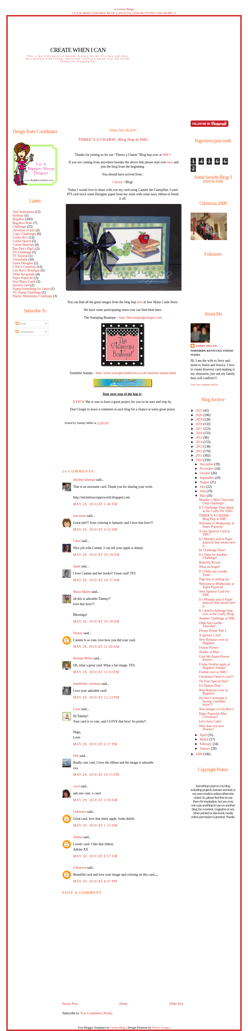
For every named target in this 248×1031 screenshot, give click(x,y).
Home (123, 1004)
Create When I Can (78, 50)
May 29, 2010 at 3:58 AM (95, 800)
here (170, 162)
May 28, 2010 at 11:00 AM (96, 646)
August (205, 482)
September (207, 478)
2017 (199, 428)
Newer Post (70, 1004)
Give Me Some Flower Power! (214, 658)
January (205, 748)
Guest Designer (23, 263)
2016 (199, 433)
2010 (199, 460)
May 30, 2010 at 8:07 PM (95, 881)
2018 (199, 424)
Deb (76, 756)
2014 (199, 442)
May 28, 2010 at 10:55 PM (96, 774)
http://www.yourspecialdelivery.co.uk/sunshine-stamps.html (136, 373)
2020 (199, 415)
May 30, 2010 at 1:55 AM (95, 825)
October (205, 473)
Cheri (77, 541)
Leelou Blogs (125, 9)
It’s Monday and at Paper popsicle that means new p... (217, 542)
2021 (199, 410)
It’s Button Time (210, 685)
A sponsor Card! (210, 635)
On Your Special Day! (213, 681)
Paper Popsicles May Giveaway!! (213, 715)
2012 (199, 451)
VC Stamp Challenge (27, 292)
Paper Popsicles (23, 278)
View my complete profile (204, 384)
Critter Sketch (22, 241)
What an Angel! (209, 567)
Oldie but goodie (24, 274)
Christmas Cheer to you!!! (216, 676)
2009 (199, 754)
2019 (199, 419)
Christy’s (119, 182)
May (203, 495)
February (206, 744)
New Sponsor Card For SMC (214, 593)
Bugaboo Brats (22, 223)
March (204, 739)
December (207, 464)
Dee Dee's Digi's (24, 248)
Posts (21, 323)
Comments (25, 332)
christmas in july (24, 230)
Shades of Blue (209, 652)
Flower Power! (209, 647)
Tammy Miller (206, 345)
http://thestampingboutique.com (140, 317)
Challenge (19, 226)
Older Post (176, 1004)
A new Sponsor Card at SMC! (214, 532)
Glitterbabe (20, 259)
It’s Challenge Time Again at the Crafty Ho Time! (216, 509)
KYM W (79, 402)
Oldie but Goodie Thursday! (210, 624)
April (76, 566)
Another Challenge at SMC (217, 618)
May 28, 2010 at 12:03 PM (96, 672)
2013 (199, 446)
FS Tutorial (20, 256)
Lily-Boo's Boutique (26, 270)
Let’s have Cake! (210, 721)
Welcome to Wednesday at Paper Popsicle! (216, 524)
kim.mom (79, 516)
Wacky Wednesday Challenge (32, 296)
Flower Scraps (160, 1027)
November (207, 468)
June (203, 491)
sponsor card (21, 285)
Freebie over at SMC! (213, 672)
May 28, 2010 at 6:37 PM (95, 744)
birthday (18, 215)
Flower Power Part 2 (212, 630)
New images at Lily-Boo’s (216, 709)
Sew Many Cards (24, 281)
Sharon (78, 633)
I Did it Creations (24, 267)
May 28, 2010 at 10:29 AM (96, 555)
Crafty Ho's (20, 237)
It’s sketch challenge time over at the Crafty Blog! (216, 612)
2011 (199, 455)
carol (76, 786)
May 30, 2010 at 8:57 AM (95, 856)
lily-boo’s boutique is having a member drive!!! (213, 701)
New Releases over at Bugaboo (213, 641)
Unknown (79, 811)
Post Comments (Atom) (96, 1013)
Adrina (77, 837)
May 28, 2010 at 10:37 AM (96, 580)
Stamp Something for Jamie (31, 289)
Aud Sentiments (23, 212)
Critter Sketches (23, 245)
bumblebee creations (87, 683)
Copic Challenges (24, 234)
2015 (199, 437)
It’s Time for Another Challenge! (213, 556)
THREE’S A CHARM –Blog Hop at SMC (113, 140)
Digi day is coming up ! (214, 579)
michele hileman (84, 480)
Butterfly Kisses (209, 562)
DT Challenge (22, 252)
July (203, 487)
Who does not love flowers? (211, 727)
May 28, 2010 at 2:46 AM (95, 504)
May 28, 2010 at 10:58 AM (96, 621)
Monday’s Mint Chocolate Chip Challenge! (216, 501)
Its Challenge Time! (212, 550)
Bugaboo (19, 219)
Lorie (76, 709)
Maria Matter (82, 592)
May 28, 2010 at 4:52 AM (95, 529)
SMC (166, 155)
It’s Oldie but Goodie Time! (213, 573)
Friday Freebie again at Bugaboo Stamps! (214, 666)
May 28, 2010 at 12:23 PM (96, 697)
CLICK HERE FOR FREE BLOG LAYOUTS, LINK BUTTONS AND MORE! (122, 13)
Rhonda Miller (83, 658)
